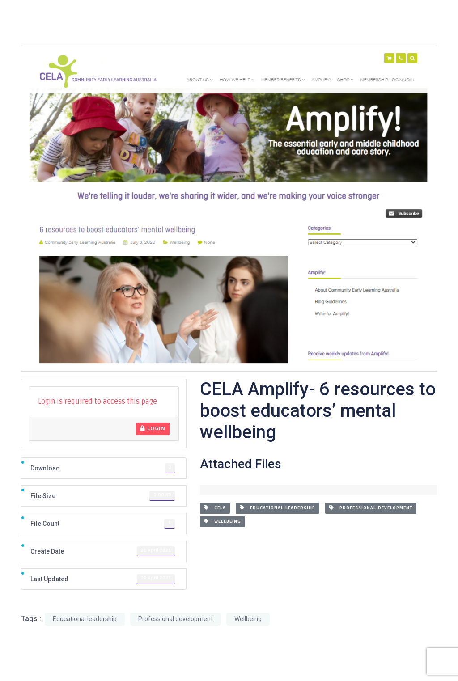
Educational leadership (277, 508)
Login (152, 428)
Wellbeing (222, 521)
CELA (215, 508)
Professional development (370, 508)
